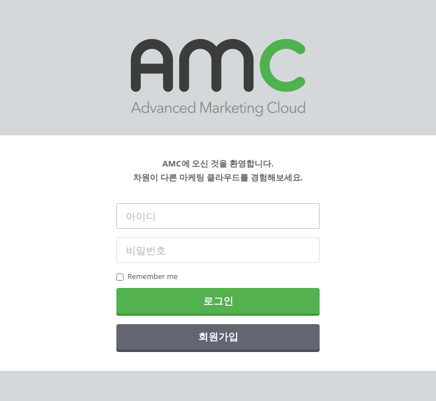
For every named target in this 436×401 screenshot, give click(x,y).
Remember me (147, 276)
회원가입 (218, 336)
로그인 (218, 300)
